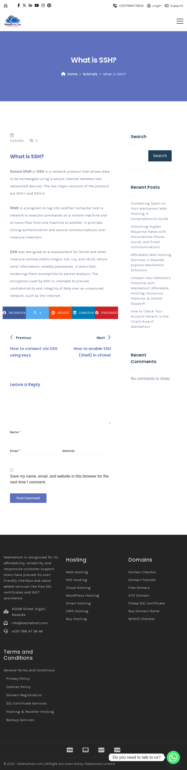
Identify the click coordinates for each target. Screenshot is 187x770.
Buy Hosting (76, 619)
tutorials (90, 74)
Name (15, 432)
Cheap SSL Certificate (146, 603)
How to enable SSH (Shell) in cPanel (92, 352)
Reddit (60, 313)
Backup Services (20, 720)
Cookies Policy (18, 687)
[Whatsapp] (173, 757)
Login (156, 6)
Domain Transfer (142, 580)
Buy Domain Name (143, 611)
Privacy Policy (18, 678)
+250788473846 (131, 6)
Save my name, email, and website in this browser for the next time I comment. (59, 479)
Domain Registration (24, 695)
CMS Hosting (77, 611)
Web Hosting (77, 572)
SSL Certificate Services (26, 703)
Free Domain (139, 587)
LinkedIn (83, 313)
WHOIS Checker (141, 619)
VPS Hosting (76, 580)
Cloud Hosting (78, 587)
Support (176, 6)
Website (68, 451)
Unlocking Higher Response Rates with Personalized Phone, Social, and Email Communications (148, 236)
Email (15, 451)
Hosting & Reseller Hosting (30, 711)
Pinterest (106, 313)
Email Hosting (78, 603)
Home (69, 74)
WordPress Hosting (82, 595)
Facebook (14, 313)
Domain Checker (142, 572)
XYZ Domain (138, 595)
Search (139, 136)
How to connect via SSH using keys (33, 352)
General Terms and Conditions (29, 670)
